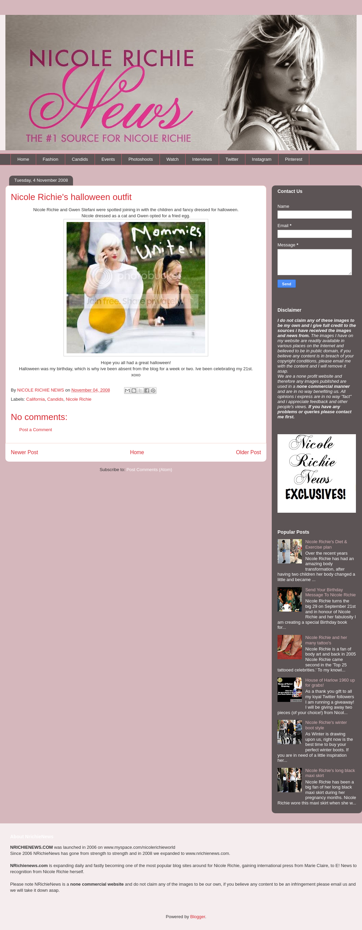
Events (108, 159)
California (35, 399)
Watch (172, 159)
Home (23, 159)
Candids (80, 159)
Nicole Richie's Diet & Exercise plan (326, 544)
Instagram (261, 159)
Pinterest (293, 159)
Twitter (231, 159)
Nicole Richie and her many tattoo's (326, 640)
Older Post (248, 452)
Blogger (197, 916)
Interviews (202, 159)
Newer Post (24, 452)
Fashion (50, 159)
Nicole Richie (79, 399)
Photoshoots (140, 159)
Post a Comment (35, 429)
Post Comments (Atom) (149, 469)
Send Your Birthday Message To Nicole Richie (330, 592)
